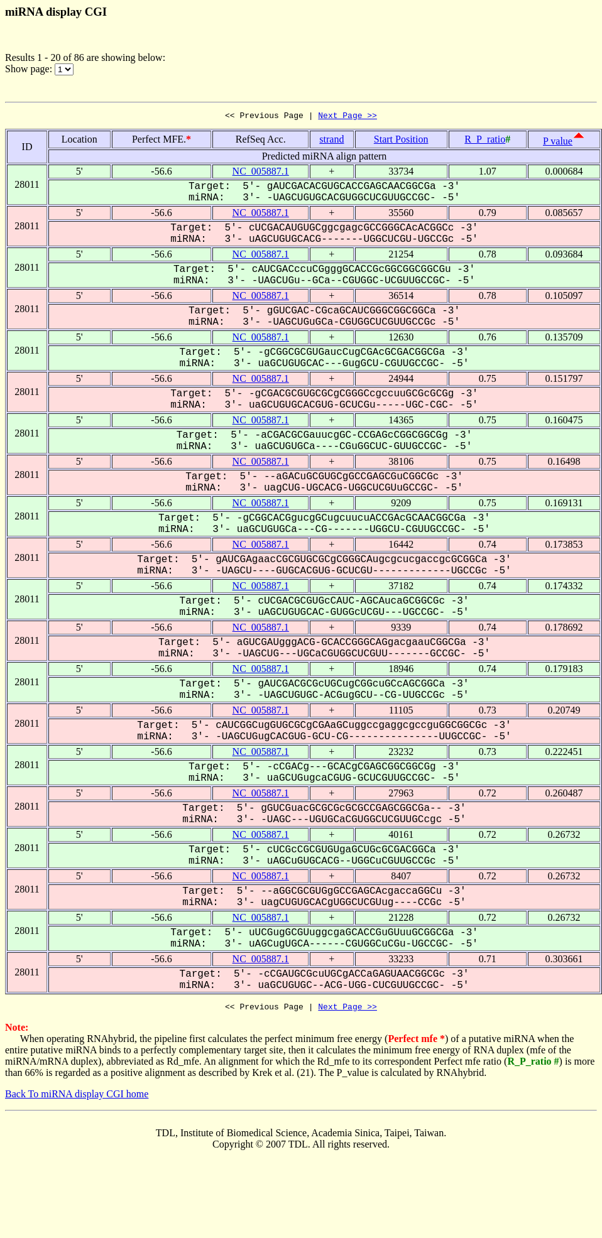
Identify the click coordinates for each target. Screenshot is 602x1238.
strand (331, 141)
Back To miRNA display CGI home (76, 1097)
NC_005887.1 (261, 173)
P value (557, 143)
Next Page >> (347, 116)
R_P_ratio (484, 141)
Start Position (401, 141)
